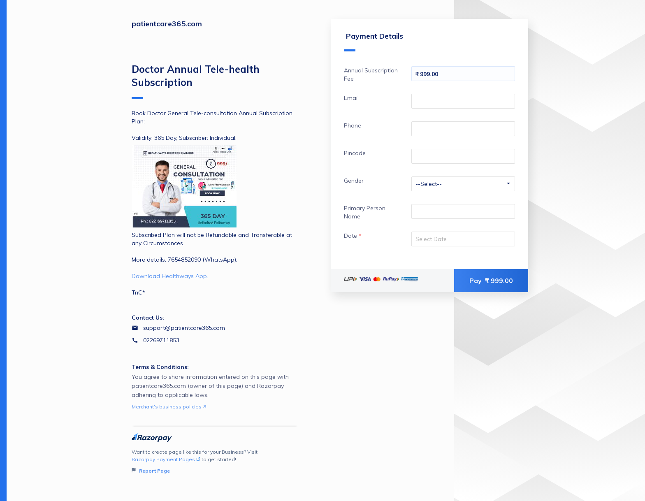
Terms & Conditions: (160, 367)
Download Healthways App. (170, 276)
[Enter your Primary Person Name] (463, 211)
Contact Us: (148, 317)
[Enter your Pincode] (463, 156)
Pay (491, 280)
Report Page (151, 471)
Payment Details (373, 41)
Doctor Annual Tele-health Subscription (196, 81)
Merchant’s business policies (169, 407)
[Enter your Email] (463, 101)
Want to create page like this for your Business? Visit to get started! (215, 462)
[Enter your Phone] (463, 128)
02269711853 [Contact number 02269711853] (161, 340)
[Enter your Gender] (463, 183)
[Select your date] (463, 239)
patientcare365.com (167, 23)
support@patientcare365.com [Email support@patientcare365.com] (184, 328)
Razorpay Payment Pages (166, 459)
